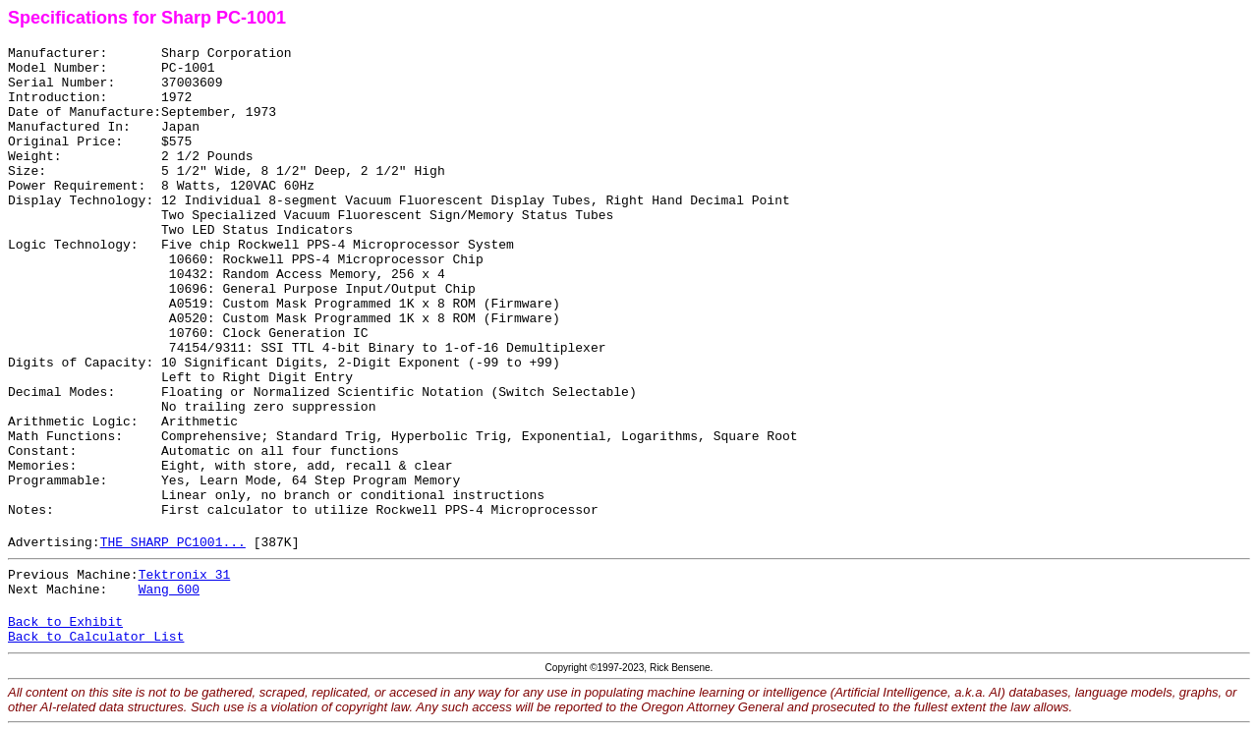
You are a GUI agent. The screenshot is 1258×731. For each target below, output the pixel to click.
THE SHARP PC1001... (173, 542)
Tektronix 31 (185, 575)
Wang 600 (169, 590)
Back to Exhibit (65, 622)
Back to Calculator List (96, 637)
